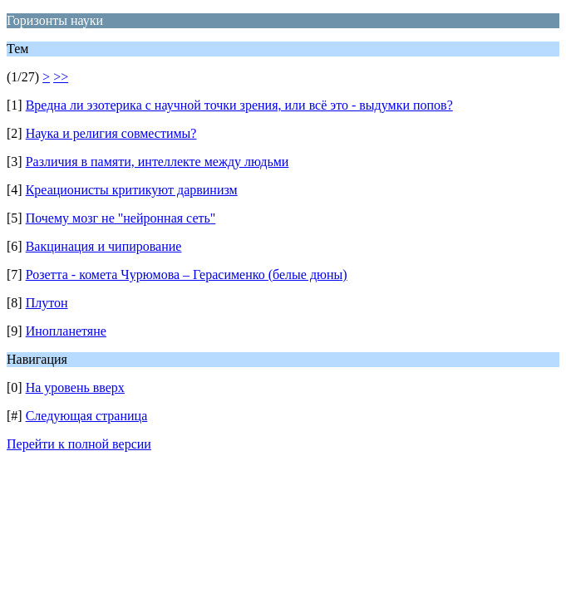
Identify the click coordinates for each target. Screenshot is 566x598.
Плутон (47, 303)
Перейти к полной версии (79, 444)
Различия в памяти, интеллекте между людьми (157, 161)
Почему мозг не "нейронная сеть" (121, 218)
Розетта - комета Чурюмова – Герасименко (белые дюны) (186, 274)
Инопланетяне (66, 331)
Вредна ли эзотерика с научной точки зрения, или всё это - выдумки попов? (239, 105)
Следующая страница (87, 416)
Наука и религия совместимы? (111, 133)
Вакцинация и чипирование (104, 246)
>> (60, 77)
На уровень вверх (75, 387)
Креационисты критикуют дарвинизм (132, 190)
